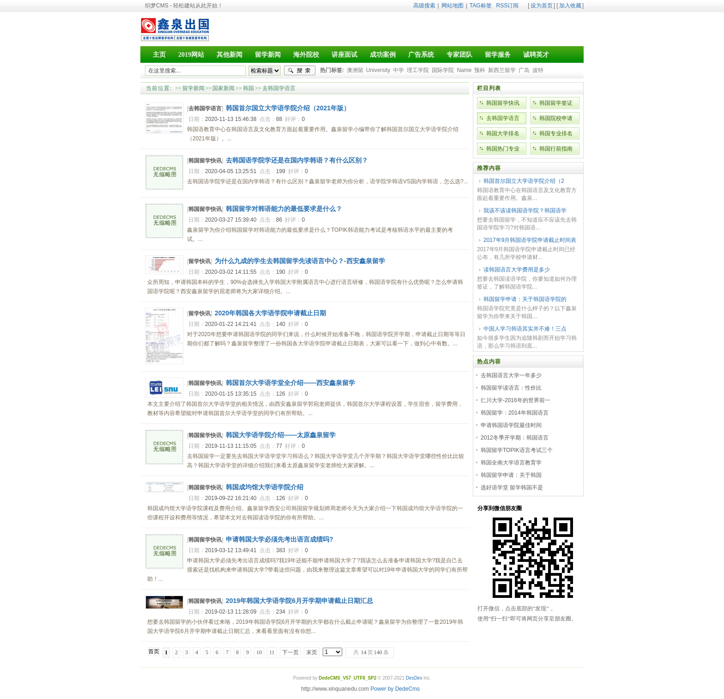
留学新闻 (193, 88)
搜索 (299, 71)
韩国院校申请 (556, 118)
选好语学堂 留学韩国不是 (512, 487)
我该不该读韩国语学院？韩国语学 (525, 210)
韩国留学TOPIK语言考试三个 (517, 450)
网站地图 (452, 5)
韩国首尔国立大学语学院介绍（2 (523, 181)
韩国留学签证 (556, 103)
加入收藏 (570, 5)
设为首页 (542, 5)
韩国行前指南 (556, 148)
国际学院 (443, 70)
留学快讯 (199, 261)
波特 (537, 70)
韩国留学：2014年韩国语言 (515, 413)
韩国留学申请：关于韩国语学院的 (525, 299)
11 (272, 652)
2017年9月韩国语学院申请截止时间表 (529, 240)
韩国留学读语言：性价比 (511, 388)
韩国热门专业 (502, 148)
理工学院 (418, 70)
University (378, 70)
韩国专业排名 (556, 133)
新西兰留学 (502, 70)
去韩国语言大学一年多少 (511, 375)
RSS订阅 (507, 5)
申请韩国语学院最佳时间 (511, 425)
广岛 (524, 70)
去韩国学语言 (279, 88)
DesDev (414, 678)
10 (259, 652)
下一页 (290, 652)
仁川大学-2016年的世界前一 (515, 400)
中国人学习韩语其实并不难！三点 (525, 328)
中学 (398, 70)
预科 (479, 70)
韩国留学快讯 (205, 160)
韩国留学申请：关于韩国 (511, 475)
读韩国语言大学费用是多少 (516, 269)
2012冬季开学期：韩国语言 (515, 437)
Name (464, 70)
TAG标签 (481, 5)
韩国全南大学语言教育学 (511, 462)
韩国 (248, 88)
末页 (311, 652)
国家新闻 (223, 88)
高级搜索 (424, 5)
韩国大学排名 (502, 133)
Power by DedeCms (395, 689)
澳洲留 (355, 70)
